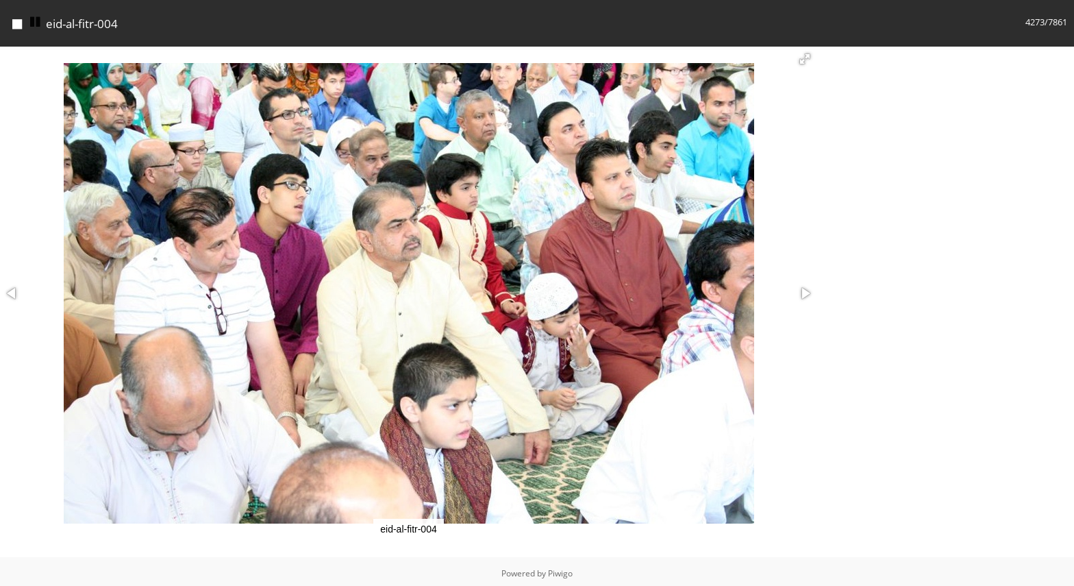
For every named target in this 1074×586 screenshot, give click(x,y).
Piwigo (560, 570)
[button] (805, 55)
